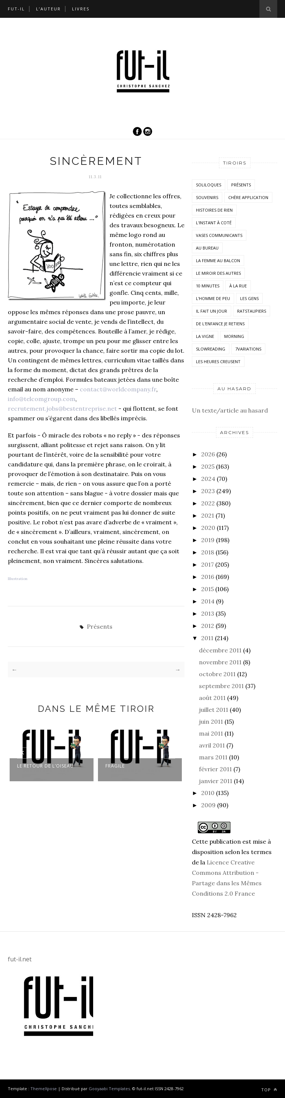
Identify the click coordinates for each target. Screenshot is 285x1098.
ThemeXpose (43, 1088)
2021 (207, 515)
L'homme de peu (213, 298)
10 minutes (207, 286)
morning (234, 336)
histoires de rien (214, 210)
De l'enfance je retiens (220, 323)
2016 (207, 576)
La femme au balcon (218, 260)
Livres (80, 9)
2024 (208, 478)
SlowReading (210, 349)
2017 (207, 564)
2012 (207, 625)
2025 (207, 466)
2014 (207, 601)
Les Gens (249, 298)
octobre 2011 (217, 674)
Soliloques (208, 185)
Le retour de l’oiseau (45, 766)
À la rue (238, 286)
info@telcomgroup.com (41, 399)
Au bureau (207, 248)
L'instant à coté (214, 222)
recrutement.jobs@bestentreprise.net (62, 408)
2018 (207, 552)
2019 (207, 540)
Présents (99, 626)
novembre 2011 (220, 662)
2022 (208, 503)
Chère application (248, 197)
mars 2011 (213, 757)
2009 (208, 805)
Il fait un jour (211, 311)
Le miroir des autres (218, 273)
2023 (208, 491)
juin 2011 (211, 721)
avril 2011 (212, 745)
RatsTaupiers (251, 311)
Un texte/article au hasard (230, 410)
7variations (248, 349)
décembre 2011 (220, 650)
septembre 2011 (221, 686)
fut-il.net (20, 959)
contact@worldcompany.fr (118, 389)
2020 (208, 527)
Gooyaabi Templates (109, 1088)
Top (269, 1089)
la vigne (205, 336)
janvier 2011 (215, 781)
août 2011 (212, 697)
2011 (207, 638)
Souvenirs (207, 197)
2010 (207, 792)
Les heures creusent (218, 361)
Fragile (115, 766)
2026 (208, 454)
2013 (207, 613)
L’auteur (48, 9)
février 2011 (215, 769)
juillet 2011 (213, 709)
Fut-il (16, 9)
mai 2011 (211, 733)
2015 (207, 589)
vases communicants (219, 235)
